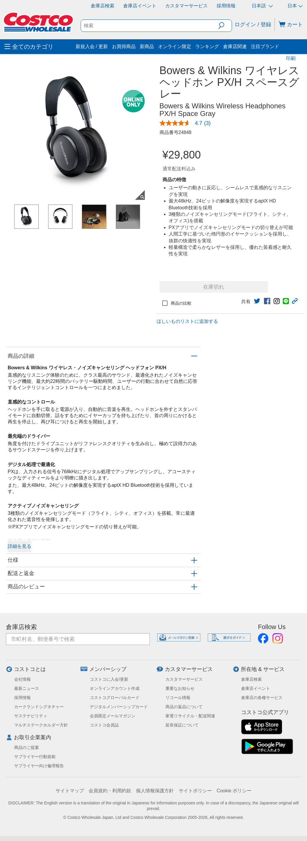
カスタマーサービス (186, 5)
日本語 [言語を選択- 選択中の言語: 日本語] (262, 5)
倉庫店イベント (139, 5)
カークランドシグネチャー (39, 706)
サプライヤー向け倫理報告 (39, 765)
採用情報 (226, 5)
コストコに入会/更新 (109, 679)
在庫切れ (213, 287)
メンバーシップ (107, 669)
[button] (225, 26)
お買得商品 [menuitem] (124, 46)
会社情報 (22, 679)
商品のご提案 (26, 747)
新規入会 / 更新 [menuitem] (92, 46)
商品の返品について (184, 706)
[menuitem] (39, 46)
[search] (149, 26)
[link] (187, 123)
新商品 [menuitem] (147, 46)
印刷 (290, 58)
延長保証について (182, 725)
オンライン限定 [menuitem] (174, 46)
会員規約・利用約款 (110, 790)
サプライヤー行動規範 (35, 756)
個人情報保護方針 (155, 790)
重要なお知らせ (179, 688)
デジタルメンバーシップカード (119, 706)
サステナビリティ (30, 715)
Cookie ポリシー (234, 790)
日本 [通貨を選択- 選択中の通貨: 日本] (295, 5)
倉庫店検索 (102, 5)
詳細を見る (19, 546)
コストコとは (30, 669)
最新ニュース (26, 688)
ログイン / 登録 (253, 24)
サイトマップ (70, 790)
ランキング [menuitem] (207, 46)
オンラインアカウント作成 (114, 688)
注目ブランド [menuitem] (265, 46)
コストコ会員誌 (104, 725)
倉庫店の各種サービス (261, 697)
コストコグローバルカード (114, 697)
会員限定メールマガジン (112, 715)
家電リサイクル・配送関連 (190, 715)
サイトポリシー (195, 790)
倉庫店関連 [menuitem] (235, 46)
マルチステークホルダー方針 (41, 725)
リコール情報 (177, 697)
